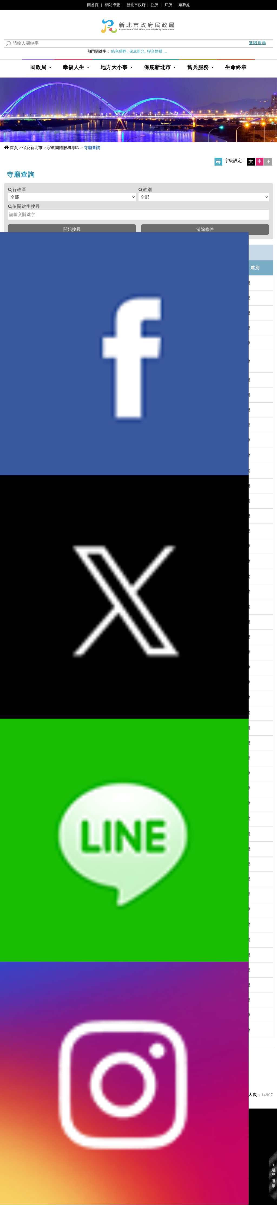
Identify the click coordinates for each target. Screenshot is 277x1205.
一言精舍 (73, 298)
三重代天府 (75, 682)
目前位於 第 (66, 1074)
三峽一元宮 (75, 833)
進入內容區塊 (14, 5)
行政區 (19, 189)
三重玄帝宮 (75, 697)
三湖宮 (70, 1000)
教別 (147, 189)
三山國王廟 (75, 561)
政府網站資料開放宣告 (217, 1152)
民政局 (38, 67)
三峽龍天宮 (75, 954)
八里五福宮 (75, 455)
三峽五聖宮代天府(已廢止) (91, 864)
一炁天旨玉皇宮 (80, 313)
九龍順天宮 (75, 425)
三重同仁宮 (75, 712)
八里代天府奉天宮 (82, 470)
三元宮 (70, 576)
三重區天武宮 (77, 773)
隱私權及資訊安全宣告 (164, 1152)
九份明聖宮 (75, 379)
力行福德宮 (75, 531)
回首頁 (92, 5)
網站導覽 (112, 5)
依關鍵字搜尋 (26, 206)
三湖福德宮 (75, 1015)
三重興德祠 (75, 788)
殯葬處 (184, 5)
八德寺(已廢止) (79, 515)
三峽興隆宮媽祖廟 (82, 939)
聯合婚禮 (154, 51)
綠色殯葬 (118, 51)
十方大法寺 (75, 546)
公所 (154, 5)
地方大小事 (114, 67)
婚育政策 (172, 51)
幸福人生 (73, 67)
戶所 (168, 5)
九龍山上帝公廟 (80, 410)
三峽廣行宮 (75, 909)
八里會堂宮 (75, 500)
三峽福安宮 (75, 894)
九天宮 (70, 343)
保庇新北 (136, 51)
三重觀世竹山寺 (80, 818)
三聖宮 (70, 1030)
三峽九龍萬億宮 (80, 849)
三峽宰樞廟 (75, 879)
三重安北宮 (75, 727)
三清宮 (70, 985)
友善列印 (218, 162)
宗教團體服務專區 (63, 147)
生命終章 (236, 67)
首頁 (14, 147)
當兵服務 (198, 67)
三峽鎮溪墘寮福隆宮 (84, 970)
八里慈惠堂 (75, 485)
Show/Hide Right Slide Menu (273, 1176)
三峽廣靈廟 (75, 924)
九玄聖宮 (73, 361)
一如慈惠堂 (75, 282)
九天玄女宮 (75, 328)
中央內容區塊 (21, 172)
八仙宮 (70, 440)
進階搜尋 (257, 42)
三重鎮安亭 (75, 803)
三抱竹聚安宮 (77, 637)
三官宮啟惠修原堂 (82, 606)
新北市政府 (136, 5)
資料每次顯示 (129, 1074)
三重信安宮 (75, 758)
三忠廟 (70, 621)
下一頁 (126, 1061)
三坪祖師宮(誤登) (81, 591)
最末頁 (150, 1061)
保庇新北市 (157, 67)
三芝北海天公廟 (80, 652)
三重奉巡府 (75, 743)
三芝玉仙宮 (75, 667)
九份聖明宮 (75, 394)
